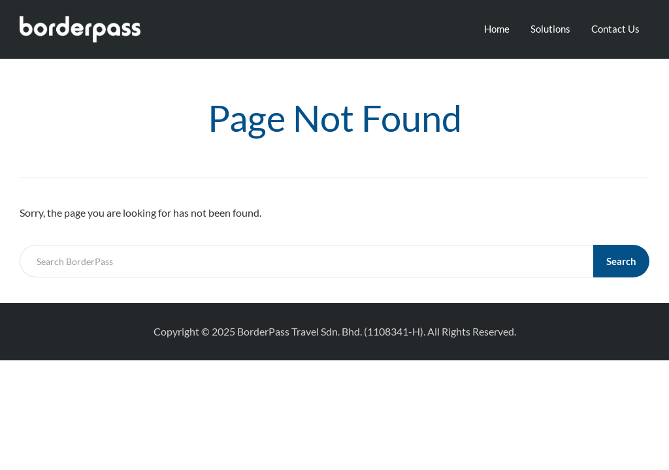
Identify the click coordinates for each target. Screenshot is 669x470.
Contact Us (615, 29)
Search (621, 261)
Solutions (550, 29)
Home (497, 29)
